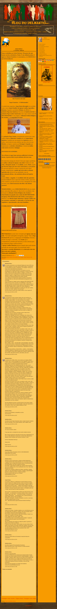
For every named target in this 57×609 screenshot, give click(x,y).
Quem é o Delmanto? (42, 44)
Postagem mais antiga (30, 598)
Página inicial (19, 598)
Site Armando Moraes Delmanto (44, 46)
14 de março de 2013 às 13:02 (11, 354)
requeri (6, 480)
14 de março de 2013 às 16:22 (11, 504)
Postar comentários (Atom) (10, 601)
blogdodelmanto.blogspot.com (46, 167)
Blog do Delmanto (43, 165)
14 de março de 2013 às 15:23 (11, 476)
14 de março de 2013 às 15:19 (11, 454)
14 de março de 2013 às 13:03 (11, 406)
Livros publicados (42, 51)
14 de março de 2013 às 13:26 (11, 424)
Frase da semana (41, 47)
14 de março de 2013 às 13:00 (11, 291)
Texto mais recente (42, 50)
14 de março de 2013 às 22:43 (11, 539)
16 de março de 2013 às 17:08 (11, 566)
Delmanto (7, 263)
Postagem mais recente (8, 598)
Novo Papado (20, 257)
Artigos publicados (42, 52)
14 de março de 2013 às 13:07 (11, 415)
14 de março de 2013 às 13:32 (11, 446)
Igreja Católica (9, 257)
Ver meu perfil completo (46, 39)
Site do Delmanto (41, 45)
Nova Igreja (15, 257)
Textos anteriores (41, 49)
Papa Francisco (27, 257)
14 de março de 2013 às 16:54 (11, 530)
